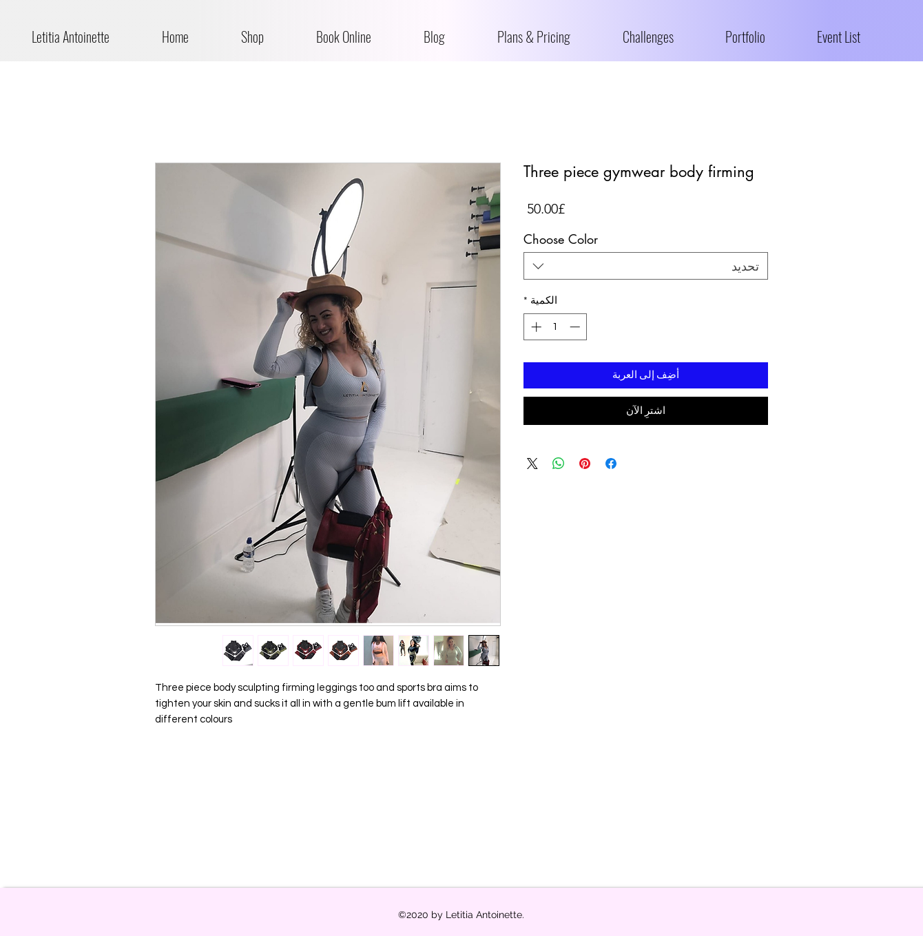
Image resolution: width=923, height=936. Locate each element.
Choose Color (560, 239)
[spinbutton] (555, 327)
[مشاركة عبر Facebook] (611, 463)
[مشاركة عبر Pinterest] (585, 463)
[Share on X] (532, 463)
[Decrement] (576, 327)
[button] (268, 36)
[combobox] (645, 266)
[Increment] (535, 327)
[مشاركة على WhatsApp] (558, 463)
